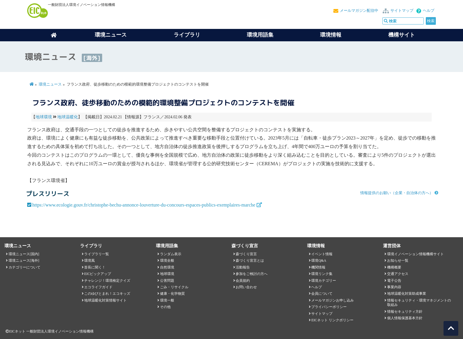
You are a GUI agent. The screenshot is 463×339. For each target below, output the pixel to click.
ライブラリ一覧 (96, 254)
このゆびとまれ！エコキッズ (107, 293)
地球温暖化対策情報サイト (105, 300)
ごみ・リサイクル (174, 287)
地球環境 (43, 117)
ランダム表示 (170, 254)
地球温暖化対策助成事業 (406, 293)
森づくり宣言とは (250, 260)
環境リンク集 (321, 274)
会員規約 (243, 281)
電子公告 (394, 281)
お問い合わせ (246, 287)
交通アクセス (397, 274)
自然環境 (167, 267)
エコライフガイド (98, 287)
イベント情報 (321, 254)
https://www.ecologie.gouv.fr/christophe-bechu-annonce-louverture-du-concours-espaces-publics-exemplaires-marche (143, 204)
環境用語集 (260, 35)
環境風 (89, 260)
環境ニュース (50, 84)
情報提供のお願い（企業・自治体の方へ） (396, 193)
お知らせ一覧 (397, 260)
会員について (321, 293)
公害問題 (167, 281)
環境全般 (167, 260)
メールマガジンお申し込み (332, 300)
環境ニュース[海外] (24, 260)
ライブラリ (187, 35)
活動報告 (243, 267)
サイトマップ (401, 11)
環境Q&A (318, 260)
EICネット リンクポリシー (332, 320)
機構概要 (394, 267)
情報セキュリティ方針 (405, 311)
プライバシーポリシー (329, 307)
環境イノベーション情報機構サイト (415, 254)
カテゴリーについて (24, 267)
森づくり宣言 (246, 254)
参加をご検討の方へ (252, 274)
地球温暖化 (67, 117)
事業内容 (394, 287)
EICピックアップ (97, 274)
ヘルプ (428, 11)
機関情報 (318, 267)
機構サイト (401, 35)
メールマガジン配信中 (359, 11)
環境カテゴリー (323, 281)
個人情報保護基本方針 (405, 318)
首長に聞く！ (94, 267)
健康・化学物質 (172, 293)
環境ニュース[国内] (24, 254)
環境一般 (167, 300)
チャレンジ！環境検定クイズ (107, 281)
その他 (165, 307)
